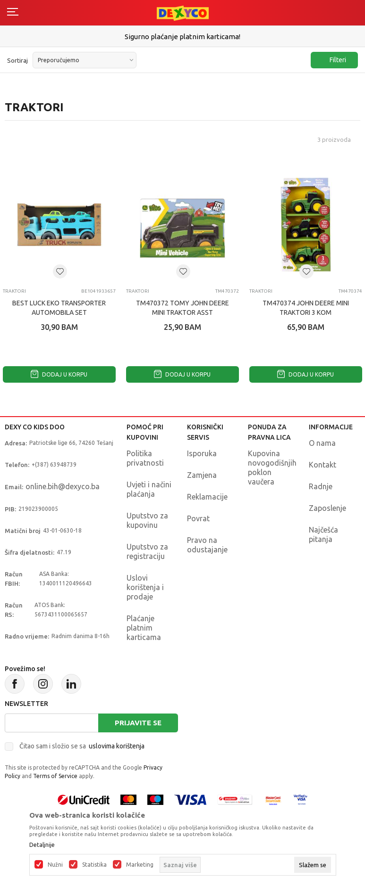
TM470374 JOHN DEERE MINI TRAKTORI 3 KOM (306, 307)
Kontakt (322, 464)
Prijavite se (138, 723)
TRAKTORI (14, 291)
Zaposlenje (327, 508)
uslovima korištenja (116, 746)
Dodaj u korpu (59, 374)
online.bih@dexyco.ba (62, 486)
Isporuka (202, 453)
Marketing (139, 865)
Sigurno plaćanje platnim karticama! (182, 37)
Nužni (55, 865)
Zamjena (202, 475)
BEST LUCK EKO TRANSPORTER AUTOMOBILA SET (59, 307)
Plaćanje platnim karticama (144, 627)
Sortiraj (17, 60)
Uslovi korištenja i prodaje (145, 587)
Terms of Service (55, 776)
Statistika (94, 865)
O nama (322, 443)
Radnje (320, 486)
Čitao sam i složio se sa (81, 746)
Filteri (333, 60)
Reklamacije (207, 496)
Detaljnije (42, 845)
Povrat (198, 518)
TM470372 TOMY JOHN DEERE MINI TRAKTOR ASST (182, 307)
